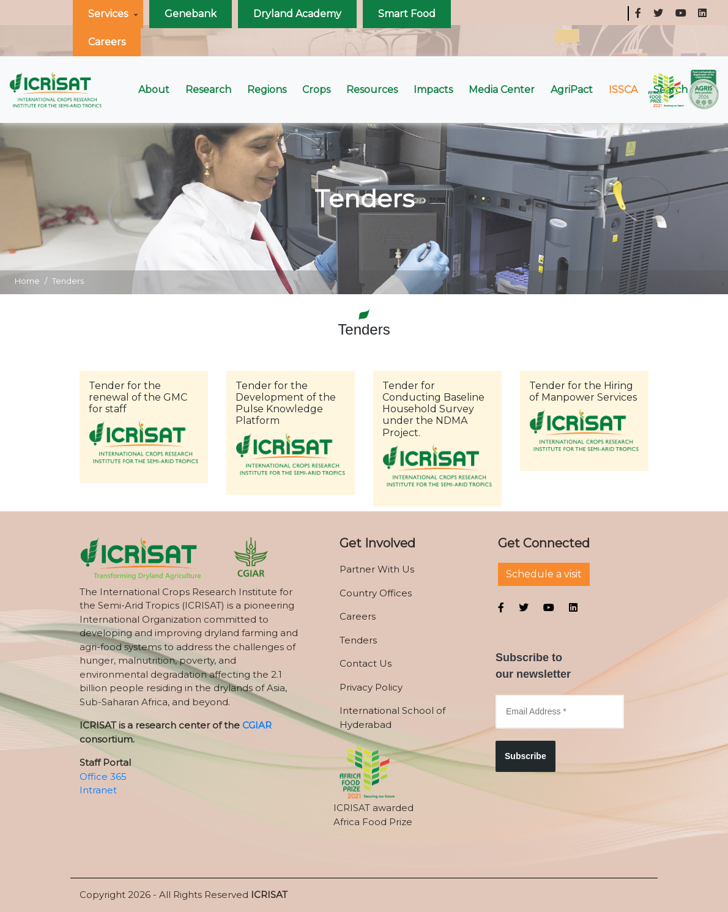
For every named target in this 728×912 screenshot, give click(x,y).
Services (108, 14)
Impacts (433, 89)
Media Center (502, 89)
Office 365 (103, 776)
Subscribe (525, 756)
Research (208, 89)
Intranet (98, 790)
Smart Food (407, 14)
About (153, 89)
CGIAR (257, 725)
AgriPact (572, 89)
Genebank (191, 14)
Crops (316, 89)
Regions (266, 89)
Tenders (68, 281)
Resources (372, 89)
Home (27, 281)
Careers (106, 42)
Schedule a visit (544, 574)
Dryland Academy (297, 14)
